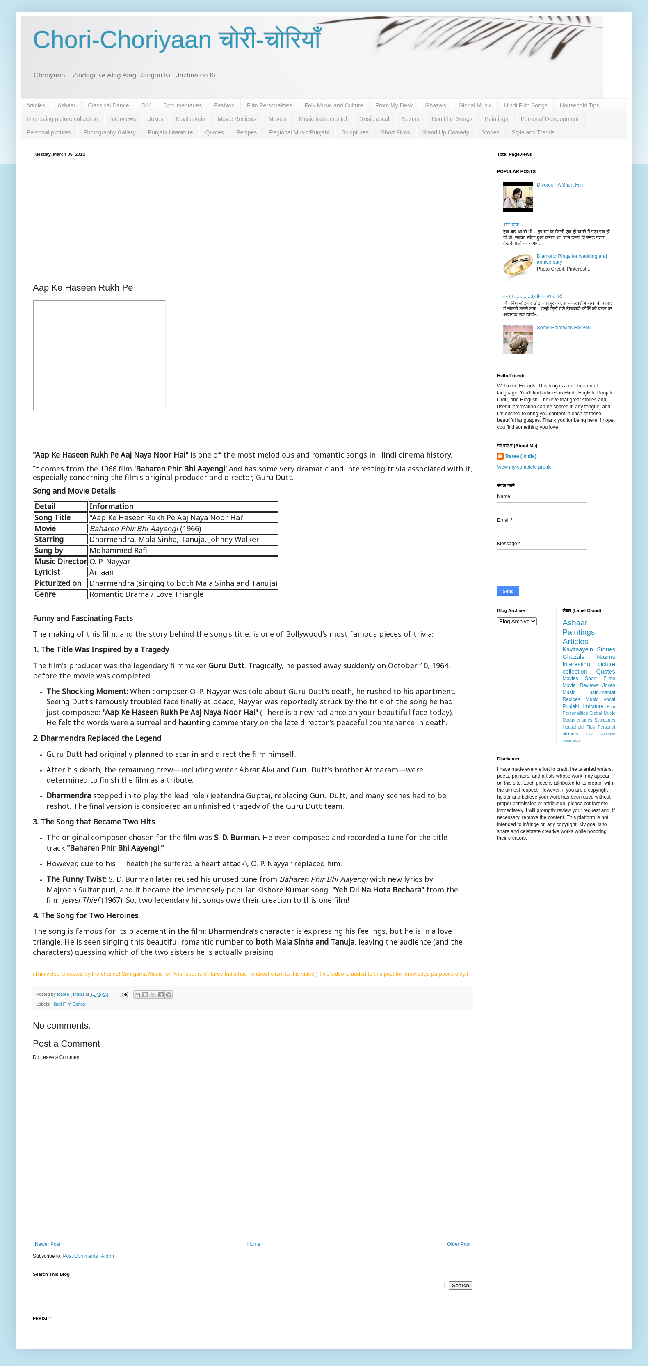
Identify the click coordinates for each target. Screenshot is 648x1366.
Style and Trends (533, 132)
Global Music (475, 105)
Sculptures (355, 132)
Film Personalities (269, 105)
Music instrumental (323, 119)
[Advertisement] (252, 218)
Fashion (224, 105)
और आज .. (513, 225)
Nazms (411, 119)
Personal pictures (49, 132)
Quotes (214, 132)
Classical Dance (108, 105)
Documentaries (182, 105)
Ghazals (435, 105)
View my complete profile (524, 467)
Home (253, 1244)
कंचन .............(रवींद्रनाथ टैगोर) (533, 296)
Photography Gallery (109, 132)
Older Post (458, 1244)
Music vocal (374, 119)
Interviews (123, 119)
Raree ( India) (520, 456)
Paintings (497, 119)
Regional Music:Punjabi (299, 132)
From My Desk (394, 105)
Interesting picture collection (62, 119)
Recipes (246, 132)
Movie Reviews (237, 119)
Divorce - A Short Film (560, 185)
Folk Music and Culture (333, 105)
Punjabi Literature (170, 132)
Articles (35, 105)
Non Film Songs (451, 119)
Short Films (395, 132)
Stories (490, 132)
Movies (278, 119)
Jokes (156, 119)
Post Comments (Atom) (88, 1256)
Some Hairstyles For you (564, 327)
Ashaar (66, 105)
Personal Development (550, 119)
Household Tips (580, 105)
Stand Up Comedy (445, 132)
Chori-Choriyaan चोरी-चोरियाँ (176, 39)
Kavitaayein (190, 119)
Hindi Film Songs (526, 105)
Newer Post (47, 1244)
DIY (146, 105)
